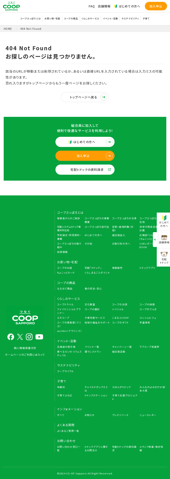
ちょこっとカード (66, 272)
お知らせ (90, 415)
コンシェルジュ (148, 317)
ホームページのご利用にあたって (25, 354)
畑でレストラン (93, 351)
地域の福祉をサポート (97, 322)
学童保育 (145, 322)
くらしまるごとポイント (97, 272)
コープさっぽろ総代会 (97, 227)
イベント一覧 (92, 346)
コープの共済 (119, 304)
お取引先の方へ (121, 243)
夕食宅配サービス (95, 317)
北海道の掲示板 (66, 346)
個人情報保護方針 (25, 348)
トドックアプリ (147, 268)
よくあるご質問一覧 (68, 431)
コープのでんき (148, 309)
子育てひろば (64, 395)
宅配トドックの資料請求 (90, 169)
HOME (8, 29)
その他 (88, 243)
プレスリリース (120, 415)
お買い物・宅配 (52, 18)
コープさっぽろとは (30, 18)
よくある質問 (66, 425)
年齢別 (61, 387)
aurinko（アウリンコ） (69, 331)
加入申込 (155, 6)
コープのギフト (120, 322)
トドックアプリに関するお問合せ (96, 448)
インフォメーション (69, 409)
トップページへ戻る (88, 97)
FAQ (92, 6)
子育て (146, 18)
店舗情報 (104, 6)
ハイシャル (118, 309)
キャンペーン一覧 (122, 346)
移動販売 (117, 268)
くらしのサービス (90, 18)
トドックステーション (96, 395)
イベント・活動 (110, 18)
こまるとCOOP (120, 317)
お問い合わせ (66, 441)
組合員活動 (118, 351)
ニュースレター (148, 415)
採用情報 (62, 252)
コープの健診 (92, 309)
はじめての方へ (127, 6)
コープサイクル (65, 371)
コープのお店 (64, 268)
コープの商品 (71, 18)
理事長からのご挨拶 (68, 218)
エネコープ (63, 317)
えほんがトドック (121, 387)
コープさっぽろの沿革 (124, 218)
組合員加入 (118, 235)
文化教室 (90, 304)
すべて (60, 415)
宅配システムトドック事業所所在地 (69, 228)
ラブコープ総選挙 (149, 346)
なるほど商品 (65, 288)
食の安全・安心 (93, 288)
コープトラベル (65, 304)
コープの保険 (147, 304)
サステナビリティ (130, 18)
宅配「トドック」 (93, 268)
